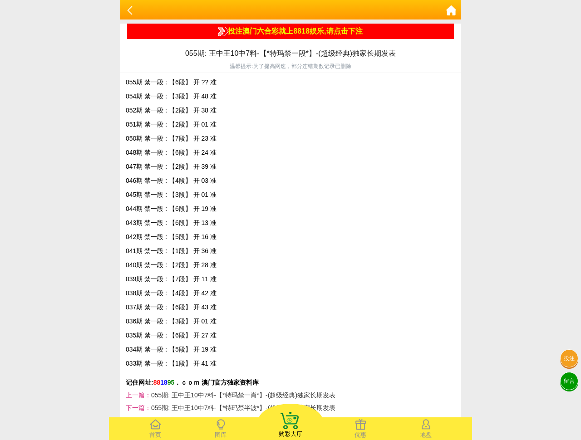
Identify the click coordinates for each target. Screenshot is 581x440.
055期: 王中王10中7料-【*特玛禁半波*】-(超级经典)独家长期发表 (243, 407)
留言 (569, 381)
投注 (569, 358)
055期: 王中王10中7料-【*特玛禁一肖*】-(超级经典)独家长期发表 (243, 395)
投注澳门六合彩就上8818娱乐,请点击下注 (290, 31)
